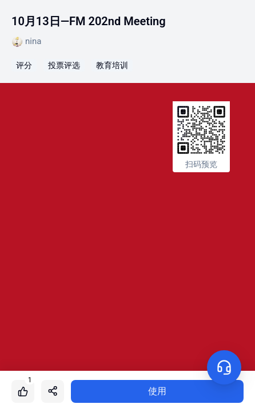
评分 (24, 65)
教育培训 (112, 65)
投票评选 (64, 65)
